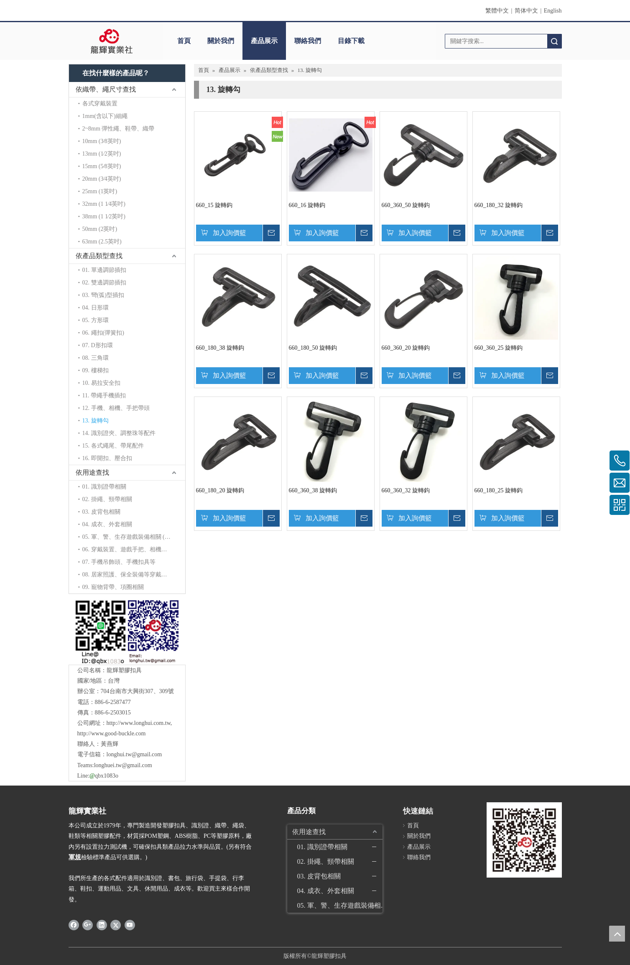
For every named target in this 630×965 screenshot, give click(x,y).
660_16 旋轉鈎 (307, 205)
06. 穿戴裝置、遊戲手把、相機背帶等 (130, 549)
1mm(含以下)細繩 (105, 116)
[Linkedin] (102, 924)
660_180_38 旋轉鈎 (220, 348)
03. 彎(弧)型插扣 (103, 295)
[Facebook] (74, 924)
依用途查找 (92, 472)
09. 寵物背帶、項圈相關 (113, 587)
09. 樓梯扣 (95, 370)
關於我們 (220, 40)
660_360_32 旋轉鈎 (406, 490)
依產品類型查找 (99, 255)
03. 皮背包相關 (101, 512)
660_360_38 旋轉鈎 (313, 490)
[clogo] (111, 41)
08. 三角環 (95, 358)
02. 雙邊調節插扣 (104, 282)
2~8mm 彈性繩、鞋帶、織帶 (118, 128)
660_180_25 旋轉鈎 (498, 490)
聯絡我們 (307, 40)
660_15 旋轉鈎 (214, 205)
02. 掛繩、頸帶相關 (107, 499)
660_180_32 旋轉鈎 (498, 205)
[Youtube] (130, 924)
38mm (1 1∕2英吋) (103, 216)
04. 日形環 (95, 308)
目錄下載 (351, 40)
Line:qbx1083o (97, 776)
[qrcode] (524, 840)
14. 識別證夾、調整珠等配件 (119, 433)
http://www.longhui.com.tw (139, 723)
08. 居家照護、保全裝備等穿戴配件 (127, 574)
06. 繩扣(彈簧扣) (103, 333)
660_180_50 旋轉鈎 (313, 348)
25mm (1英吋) (99, 191)
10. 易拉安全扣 (101, 383)
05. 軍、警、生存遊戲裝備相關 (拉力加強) (133, 537)
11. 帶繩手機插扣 (104, 395)
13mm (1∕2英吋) (101, 154)
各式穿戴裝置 (99, 103)
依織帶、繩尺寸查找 (106, 89)
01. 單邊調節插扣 (104, 270)
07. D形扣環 (97, 345)
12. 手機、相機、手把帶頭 (116, 408)
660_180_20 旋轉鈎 (220, 490)
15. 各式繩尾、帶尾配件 (113, 446)
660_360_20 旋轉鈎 (406, 348)
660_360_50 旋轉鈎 (406, 205)
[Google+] (87, 924)
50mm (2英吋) (99, 229)
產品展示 (264, 40)
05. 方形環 (95, 320)
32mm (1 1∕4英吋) (103, 204)
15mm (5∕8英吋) (101, 166)
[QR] (127, 631)
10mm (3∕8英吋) (101, 141)
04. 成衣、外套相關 (107, 524)
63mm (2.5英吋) (102, 241)
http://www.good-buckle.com (111, 733)
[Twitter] (115, 924)
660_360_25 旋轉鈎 (498, 348)
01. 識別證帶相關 (104, 487)
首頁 (184, 40)
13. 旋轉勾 (95, 420)
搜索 (554, 41)
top (617, 934)
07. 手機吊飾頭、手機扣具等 (119, 562)
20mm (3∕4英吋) (101, 179)
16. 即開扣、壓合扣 (107, 458)
